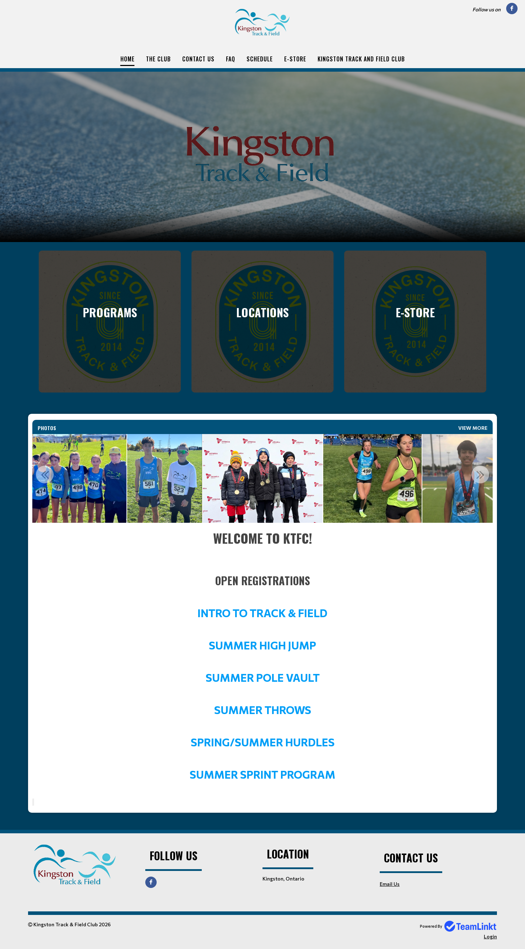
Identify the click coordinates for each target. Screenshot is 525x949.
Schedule (260, 59)
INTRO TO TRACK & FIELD (262, 612)
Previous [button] (45, 474)
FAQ (230, 59)
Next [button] (480, 474)
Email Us (390, 884)
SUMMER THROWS (262, 709)
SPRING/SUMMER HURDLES (263, 741)
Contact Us (198, 59)
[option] (165, 478)
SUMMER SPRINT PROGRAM (262, 774)
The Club (158, 59)
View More (472, 428)
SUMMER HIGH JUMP (262, 645)
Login (490, 936)
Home (127, 59)
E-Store (295, 59)
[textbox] (262, 655)
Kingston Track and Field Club (361, 59)
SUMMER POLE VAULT (263, 677)
